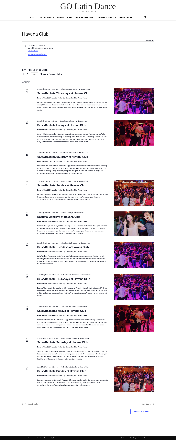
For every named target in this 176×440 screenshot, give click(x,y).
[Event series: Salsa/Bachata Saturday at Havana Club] (73, 152)
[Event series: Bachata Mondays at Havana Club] (71, 213)
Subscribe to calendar (141, 412)
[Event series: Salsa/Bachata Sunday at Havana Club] (73, 181)
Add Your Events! (64, 17)
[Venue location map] (120, 52)
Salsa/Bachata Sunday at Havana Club (61, 185)
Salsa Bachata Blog (85, 17)
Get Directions (33, 50)
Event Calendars (46, 17)
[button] (145, 17)
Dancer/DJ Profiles (107, 17)
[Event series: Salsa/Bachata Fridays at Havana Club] (72, 121)
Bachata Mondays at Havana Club (58, 216)
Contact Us (124, 438)
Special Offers (125, 17)
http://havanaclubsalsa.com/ (37, 54)
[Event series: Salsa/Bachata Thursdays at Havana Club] (74, 89)
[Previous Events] (23, 74)
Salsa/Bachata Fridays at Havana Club (61, 125)
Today (34, 74)
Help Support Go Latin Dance (139, 438)
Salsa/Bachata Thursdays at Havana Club (63, 93)
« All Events (150, 40)
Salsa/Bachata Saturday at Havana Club (62, 156)
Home (32, 17)
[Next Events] (27, 74)
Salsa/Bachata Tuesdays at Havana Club (63, 247)
